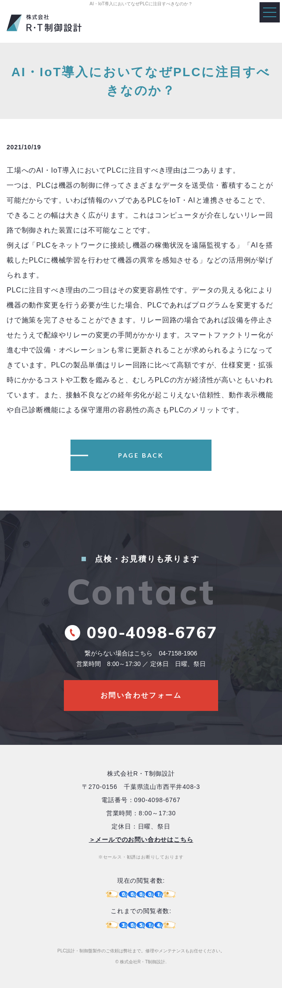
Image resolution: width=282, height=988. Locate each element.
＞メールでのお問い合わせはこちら (141, 839)
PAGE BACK (141, 455)
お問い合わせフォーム (141, 695)
